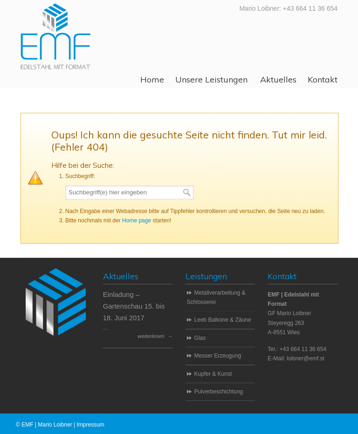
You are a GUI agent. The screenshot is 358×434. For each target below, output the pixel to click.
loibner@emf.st (305, 358)
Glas (200, 338)
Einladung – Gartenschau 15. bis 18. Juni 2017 (134, 306)
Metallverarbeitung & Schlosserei (216, 297)
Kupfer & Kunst (213, 374)
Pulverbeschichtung (218, 391)
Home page (136, 220)
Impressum (90, 424)
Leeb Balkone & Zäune (222, 320)
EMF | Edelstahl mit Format (55, 36)
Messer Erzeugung (217, 355)
